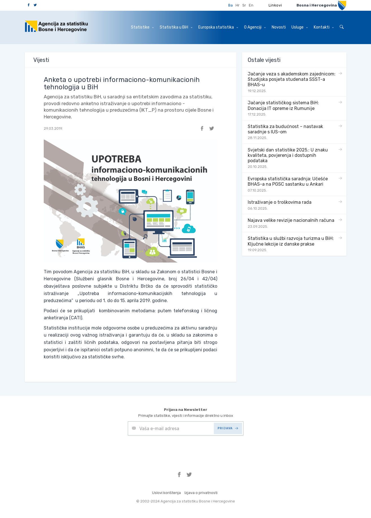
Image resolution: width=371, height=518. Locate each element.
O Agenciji (255, 27)
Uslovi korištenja (166, 493)
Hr (238, 5)
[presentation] (171, 449)
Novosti (279, 27)
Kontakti (324, 27)
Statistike (142, 27)
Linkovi (275, 5)
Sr (244, 5)
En (251, 5)
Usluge (299, 27)
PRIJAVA (228, 428)
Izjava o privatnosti (201, 493)
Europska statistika (218, 27)
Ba (230, 5)
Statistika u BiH (176, 27)
